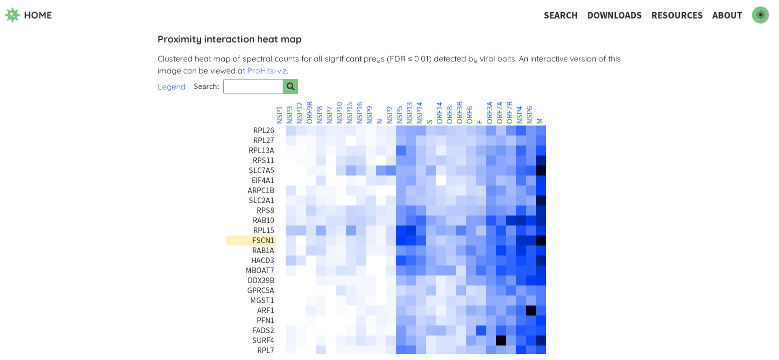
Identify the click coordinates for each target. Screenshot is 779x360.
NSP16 (360, 113)
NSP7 (330, 115)
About (727, 15)
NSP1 (280, 115)
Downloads (614, 15)
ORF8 (450, 115)
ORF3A (490, 113)
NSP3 (290, 115)
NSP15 (350, 113)
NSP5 (400, 115)
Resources (677, 15)
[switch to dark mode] (760, 15)
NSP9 (370, 115)
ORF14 (440, 113)
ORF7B (510, 113)
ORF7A (500, 113)
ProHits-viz (267, 71)
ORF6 (470, 115)
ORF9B (310, 113)
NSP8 (320, 115)
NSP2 (390, 115)
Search (561, 15)
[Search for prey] (290, 86)
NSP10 (340, 113)
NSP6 (530, 115)
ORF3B (460, 113)
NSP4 (520, 115)
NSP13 (410, 113)
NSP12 (300, 113)
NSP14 (420, 113)
